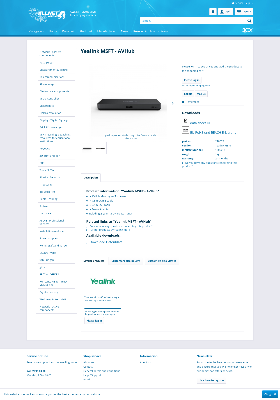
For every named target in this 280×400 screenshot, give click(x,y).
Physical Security (50, 177)
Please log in (191, 80)
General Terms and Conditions (101, 371)
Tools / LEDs (47, 170)
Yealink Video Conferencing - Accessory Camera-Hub (101, 299)
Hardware (45, 213)
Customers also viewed (162, 261)
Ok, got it (270, 394)
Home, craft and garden (54, 245)
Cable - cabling (49, 199)
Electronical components (54, 91)
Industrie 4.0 (47, 191)
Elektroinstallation (50, 113)
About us (88, 362)
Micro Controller (49, 98)
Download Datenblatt (104, 242)
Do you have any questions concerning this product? (119, 226)
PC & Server (47, 62)
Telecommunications (52, 77)
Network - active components (49, 308)
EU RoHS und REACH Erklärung (209, 130)
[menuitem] (213, 11)
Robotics (45, 148)
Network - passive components (50, 53)
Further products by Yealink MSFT (108, 229)
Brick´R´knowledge (50, 127)
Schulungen (47, 260)
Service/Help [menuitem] (241, 3)
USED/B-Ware (48, 252)
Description (91, 177)
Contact (88, 366)
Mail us (201, 94)
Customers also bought (125, 261)
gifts (42, 267)
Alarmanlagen (48, 84)
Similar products (94, 261)
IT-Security (46, 184)
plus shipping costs (200, 85)
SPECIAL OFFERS (49, 274)
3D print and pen (50, 155)
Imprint (87, 379)
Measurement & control (54, 69)
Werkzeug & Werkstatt (53, 299)
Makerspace (47, 105)
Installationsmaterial (52, 231)
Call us (188, 94)
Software (45, 206)
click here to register (211, 380)
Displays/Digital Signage (54, 120)
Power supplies (49, 238)
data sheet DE (196, 121)
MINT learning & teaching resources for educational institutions (55, 138)
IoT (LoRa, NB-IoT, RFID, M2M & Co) (53, 283)
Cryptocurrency (49, 292)
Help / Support (92, 375)
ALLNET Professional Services (52, 222)
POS (42, 163)
